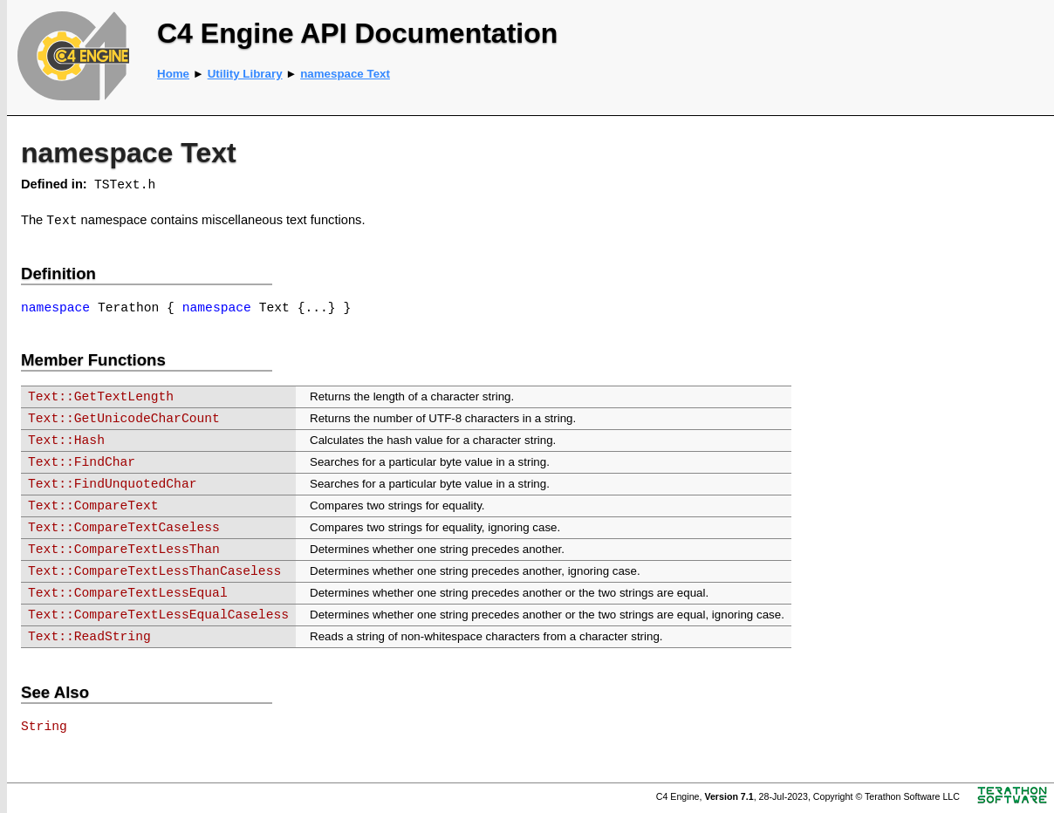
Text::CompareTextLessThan (124, 550)
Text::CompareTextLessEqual (128, 593)
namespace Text (345, 73)
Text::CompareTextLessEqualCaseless (158, 615)
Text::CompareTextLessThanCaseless (154, 571)
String (44, 727)
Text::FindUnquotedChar (112, 484)
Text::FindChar (81, 462)
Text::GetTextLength (101, 397)
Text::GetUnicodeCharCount (124, 419)
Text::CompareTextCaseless (124, 528)
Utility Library (245, 73)
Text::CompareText (93, 506)
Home (173, 73)
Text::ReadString (89, 637)
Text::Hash (66, 440)
